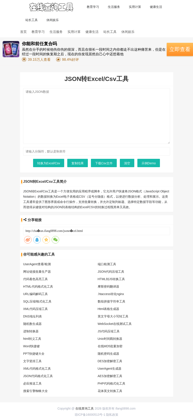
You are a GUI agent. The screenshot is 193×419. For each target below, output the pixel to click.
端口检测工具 (107, 264)
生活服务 (114, 7)
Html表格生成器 (108, 309)
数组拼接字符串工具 (111, 301)
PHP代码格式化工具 (112, 383)
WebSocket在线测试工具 (115, 324)
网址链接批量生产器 (37, 271)
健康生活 (156, 7)
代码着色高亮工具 (35, 279)
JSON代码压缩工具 (111, 271)
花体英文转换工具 (110, 391)
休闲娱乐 (52, 20)
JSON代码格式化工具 (38, 376)
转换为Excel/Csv (48, 163)
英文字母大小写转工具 (113, 316)
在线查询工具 (84, 408)
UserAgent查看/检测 (37, 264)
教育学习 (93, 7)
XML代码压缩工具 (35, 309)
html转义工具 (32, 338)
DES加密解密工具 (110, 361)
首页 (23, 32)
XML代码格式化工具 (37, 368)
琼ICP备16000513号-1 (90, 414)
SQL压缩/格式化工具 (37, 301)
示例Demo (149, 163)
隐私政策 (112, 414)
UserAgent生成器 (109, 368)
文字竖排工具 (32, 361)
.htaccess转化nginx (111, 294)
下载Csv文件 (104, 163)
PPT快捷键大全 (33, 353)
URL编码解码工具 (35, 294)
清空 (127, 163)
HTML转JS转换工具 (111, 279)
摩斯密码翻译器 (108, 286)
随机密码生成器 (108, 353)
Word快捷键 (31, 346)
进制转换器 (31, 331)
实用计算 (135, 7)
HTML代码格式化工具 (38, 286)
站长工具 (31, 20)
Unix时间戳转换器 (110, 338)
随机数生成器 (32, 324)
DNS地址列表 (32, 316)
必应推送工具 (32, 383)
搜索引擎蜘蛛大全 (35, 391)
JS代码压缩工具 (109, 331)
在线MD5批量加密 (110, 346)
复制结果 (77, 163)
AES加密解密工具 (110, 376)
